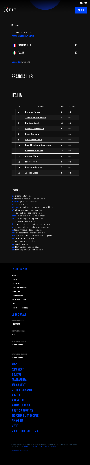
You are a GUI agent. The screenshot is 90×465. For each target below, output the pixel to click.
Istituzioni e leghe (19, 299)
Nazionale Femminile (18, 331)
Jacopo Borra (31, 173)
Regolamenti (19, 385)
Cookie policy (28, 446)
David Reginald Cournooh (38, 145)
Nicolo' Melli (31, 162)
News (15, 364)
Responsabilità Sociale (25, 416)
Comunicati (18, 369)
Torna (15, 25)
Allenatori (18, 400)
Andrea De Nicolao (34, 129)
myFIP (15, 426)
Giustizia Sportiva (22, 410)
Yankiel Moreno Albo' (35, 117)
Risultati (17, 375)
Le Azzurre (16, 334)
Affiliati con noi (21, 405)
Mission (15, 275)
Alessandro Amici (33, 140)
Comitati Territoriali (20, 308)
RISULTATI (83, 3)
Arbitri (16, 395)
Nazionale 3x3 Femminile (19, 354)
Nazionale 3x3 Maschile (19, 341)
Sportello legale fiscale (26, 431)
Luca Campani (32, 134)
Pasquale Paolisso (34, 167)
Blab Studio (24, 450)
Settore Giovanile (22, 390)
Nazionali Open (17, 344)
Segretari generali (19, 287)
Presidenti (16, 283)
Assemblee (16, 291)
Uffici (14, 304)
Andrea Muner (32, 156)
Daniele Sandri (32, 123)
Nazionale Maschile (18, 321)
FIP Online (17, 421)
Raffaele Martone (34, 151)
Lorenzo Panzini (33, 112)
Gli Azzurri (16, 324)
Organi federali (18, 295)
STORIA (14, 279)
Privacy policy (38, 446)
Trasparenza (19, 380)
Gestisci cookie (50, 446)
